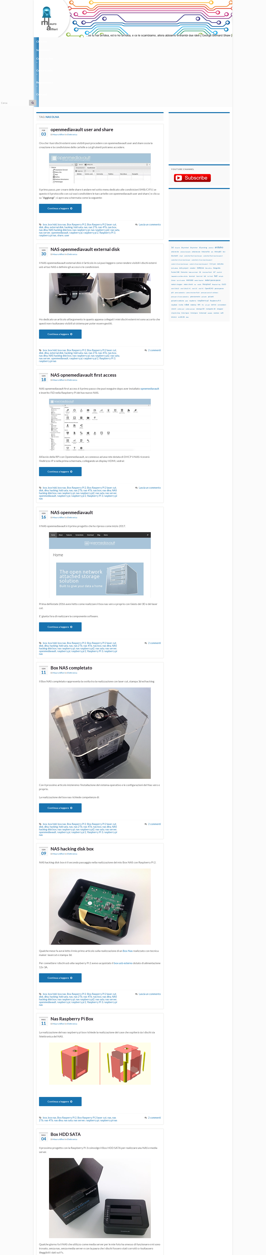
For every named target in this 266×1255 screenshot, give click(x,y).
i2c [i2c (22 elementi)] (200, 211)
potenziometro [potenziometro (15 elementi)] (195, 235)
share (60, 174)
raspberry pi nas (47, 174)
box (45, 163)
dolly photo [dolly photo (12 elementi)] (174, 207)
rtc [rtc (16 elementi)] (203, 243)
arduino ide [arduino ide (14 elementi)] (175, 190)
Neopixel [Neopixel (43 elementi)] (207, 223)
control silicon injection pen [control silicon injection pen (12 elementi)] (179, 203)
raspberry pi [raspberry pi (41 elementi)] (203, 239)
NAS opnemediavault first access (88, 314)
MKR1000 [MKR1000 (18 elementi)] (189, 219)
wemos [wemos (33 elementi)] (216, 252)
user (66, 174)
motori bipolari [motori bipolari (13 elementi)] (199, 219)
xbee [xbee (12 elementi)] (187, 256)
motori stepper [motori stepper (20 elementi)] (176, 223)
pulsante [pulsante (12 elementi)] (204, 235)
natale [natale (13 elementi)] (199, 223)
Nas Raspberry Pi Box (75, 958)
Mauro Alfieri (59, 74)
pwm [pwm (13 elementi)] (186, 239)
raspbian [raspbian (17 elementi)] (174, 243)
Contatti (151, 41)
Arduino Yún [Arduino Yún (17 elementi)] (206, 190)
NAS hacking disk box (60, 168)
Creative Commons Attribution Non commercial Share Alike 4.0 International (159, 1239)
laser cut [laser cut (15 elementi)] (199, 215)
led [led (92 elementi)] (215, 215)
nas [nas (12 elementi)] (195, 223)
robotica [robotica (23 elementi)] (193, 243)
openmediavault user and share (86, 68)
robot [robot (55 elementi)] (186, 243)
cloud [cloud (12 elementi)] (181, 194)
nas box (112, 166)
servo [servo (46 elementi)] (213, 243)
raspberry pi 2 (90, 171)
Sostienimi (61, 41)
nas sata (114, 168)
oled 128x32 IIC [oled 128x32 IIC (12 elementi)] (185, 227)
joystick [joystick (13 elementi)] (219, 211)
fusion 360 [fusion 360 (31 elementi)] (175, 211)
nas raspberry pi (81, 168)
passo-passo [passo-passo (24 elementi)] (219, 227)
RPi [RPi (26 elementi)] (199, 243)
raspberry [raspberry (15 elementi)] (192, 239)
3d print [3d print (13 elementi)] (177, 186)
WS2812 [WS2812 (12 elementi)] (174, 256)
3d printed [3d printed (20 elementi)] (185, 186)
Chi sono (42, 41)
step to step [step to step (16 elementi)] (175, 252)
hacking (68, 166)
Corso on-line (84, 41)
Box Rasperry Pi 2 (76, 163)
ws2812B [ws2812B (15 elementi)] (181, 256)
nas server (44, 171)
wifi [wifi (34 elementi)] (222, 252)
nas (86, 166)
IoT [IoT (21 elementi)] (214, 211)
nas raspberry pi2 (100, 168)
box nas (62, 163)
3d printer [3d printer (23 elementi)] (194, 186)
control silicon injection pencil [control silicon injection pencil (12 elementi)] (198, 203)
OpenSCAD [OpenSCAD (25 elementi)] (209, 227)
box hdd (52, 163)
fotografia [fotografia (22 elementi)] (216, 207)
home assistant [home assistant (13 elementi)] (193, 211)
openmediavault (59, 171)
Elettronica (72, 74)
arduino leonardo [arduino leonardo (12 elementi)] (185, 190)
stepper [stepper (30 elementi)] (220, 248)
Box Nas (128, 889)
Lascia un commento (150, 163)
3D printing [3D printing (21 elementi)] (203, 186)
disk (41, 166)
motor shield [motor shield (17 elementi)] (188, 223)
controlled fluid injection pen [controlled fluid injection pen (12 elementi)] (193, 194)
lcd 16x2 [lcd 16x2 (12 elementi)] (210, 215)
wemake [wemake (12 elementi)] (210, 252)
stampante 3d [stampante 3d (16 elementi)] (210, 248)
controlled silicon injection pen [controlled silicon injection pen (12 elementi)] (180, 199)
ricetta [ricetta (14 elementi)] (180, 243)
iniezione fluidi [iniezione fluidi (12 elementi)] (207, 211)
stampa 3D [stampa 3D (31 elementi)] (200, 248)
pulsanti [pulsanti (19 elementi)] (211, 235)
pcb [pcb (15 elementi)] (172, 231)
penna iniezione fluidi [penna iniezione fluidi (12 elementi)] (193, 231)
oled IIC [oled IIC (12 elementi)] (201, 227)
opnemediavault (149, 327)
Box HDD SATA (68, 1073)
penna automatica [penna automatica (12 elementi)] (180, 231)
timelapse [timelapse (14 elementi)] (194, 252)
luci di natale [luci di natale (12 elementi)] (181, 219)
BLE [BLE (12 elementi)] (224, 190)
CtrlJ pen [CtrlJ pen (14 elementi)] (213, 203)
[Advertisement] (192, 75)
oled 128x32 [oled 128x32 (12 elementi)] (175, 227)
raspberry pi (75, 171)
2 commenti (154, 289)
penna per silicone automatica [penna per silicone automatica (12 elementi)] (180, 235)
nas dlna (43, 168)
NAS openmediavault (75, 451)
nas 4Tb (102, 166)
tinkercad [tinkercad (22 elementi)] (202, 252)
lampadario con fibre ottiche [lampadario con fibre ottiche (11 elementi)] (179, 215)
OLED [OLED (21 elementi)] (224, 223)
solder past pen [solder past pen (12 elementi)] (190, 248)
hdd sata (78, 166)
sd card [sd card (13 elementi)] (207, 243)
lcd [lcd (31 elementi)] (205, 215)
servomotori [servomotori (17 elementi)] (221, 243)
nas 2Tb (93, 166)
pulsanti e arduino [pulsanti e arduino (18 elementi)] (177, 239)
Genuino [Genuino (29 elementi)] (184, 211)
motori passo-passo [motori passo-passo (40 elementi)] (212, 219)
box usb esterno (123, 901)
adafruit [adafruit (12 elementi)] (210, 186)
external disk (56, 166)
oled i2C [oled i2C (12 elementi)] (194, 227)
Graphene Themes (64, 1251)
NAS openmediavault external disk (90, 188)
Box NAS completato (74, 607)
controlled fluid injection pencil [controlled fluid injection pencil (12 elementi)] (213, 194)
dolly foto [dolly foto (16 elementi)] (220, 203)
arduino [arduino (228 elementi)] (219, 186)
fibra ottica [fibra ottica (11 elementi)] (208, 207)
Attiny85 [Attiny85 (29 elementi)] (217, 190)
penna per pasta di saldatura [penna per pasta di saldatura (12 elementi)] (209, 231)
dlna (46, 166)
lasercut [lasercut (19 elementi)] (192, 215)
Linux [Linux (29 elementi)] (173, 219)
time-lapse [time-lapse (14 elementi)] (185, 252)
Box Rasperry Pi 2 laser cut (101, 163)
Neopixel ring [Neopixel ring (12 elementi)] (216, 223)
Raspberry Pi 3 (107, 171)
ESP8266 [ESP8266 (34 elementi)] (200, 207)
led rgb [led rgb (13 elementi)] (221, 215)
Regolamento (131, 41)
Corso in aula (108, 41)
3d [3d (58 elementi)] (172, 186)
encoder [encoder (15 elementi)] (193, 207)
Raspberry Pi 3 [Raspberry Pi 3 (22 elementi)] (215, 239)
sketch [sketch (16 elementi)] (173, 248)
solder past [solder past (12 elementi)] (180, 248)
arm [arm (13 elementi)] (212, 190)
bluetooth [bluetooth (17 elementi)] (174, 194)
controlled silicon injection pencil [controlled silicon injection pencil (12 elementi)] (202, 199)
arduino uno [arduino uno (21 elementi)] (196, 190)
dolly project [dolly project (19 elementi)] (183, 207)
